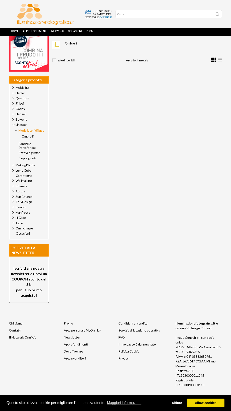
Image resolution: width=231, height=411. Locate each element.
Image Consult (201, 338)
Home (15, 32)
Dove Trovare (73, 361)
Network (57, 32)
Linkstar (98, 44)
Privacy (123, 368)
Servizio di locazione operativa (139, 340)
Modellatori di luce (127, 44)
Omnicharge (24, 238)
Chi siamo (16, 333)
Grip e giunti (27, 168)
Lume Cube (24, 180)
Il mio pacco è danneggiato (137, 354)
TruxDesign (24, 212)
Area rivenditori (75, 368)
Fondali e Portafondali (27, 156)
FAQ (121, 347)
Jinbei (20, 113)
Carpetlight (24, 186)
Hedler (20, 103)
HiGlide (21, 228)
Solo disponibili (66, 70)
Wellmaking (24, 191)
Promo (90, 32)
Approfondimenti (35, 32)
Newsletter (72, 347)
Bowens (21, 129)
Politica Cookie (128, 361)
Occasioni (75, 32)
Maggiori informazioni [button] (124, 403)
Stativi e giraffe (29, 163)
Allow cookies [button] (206, 403)
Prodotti (77, 44)
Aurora (20, 201)
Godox (20, 119)
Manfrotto (23, 222)
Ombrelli (71, 53)
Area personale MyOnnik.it (83, 340)
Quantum (22, 108)
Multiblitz (22, 98)
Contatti (15, 340)
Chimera (21, 196)
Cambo (20, 217)
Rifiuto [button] (177, 403)
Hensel (20, 124)
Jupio (19, 233)
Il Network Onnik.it (22, 347)
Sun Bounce (24, 207)
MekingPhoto (25, 175)
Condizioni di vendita (133, 333)
